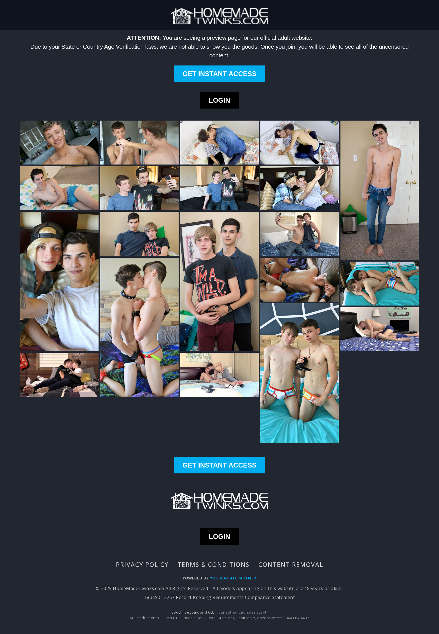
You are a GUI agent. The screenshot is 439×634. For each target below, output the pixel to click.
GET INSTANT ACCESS (219, 74)
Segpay (191, 612)
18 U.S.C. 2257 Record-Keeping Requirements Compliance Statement (219, 597)
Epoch (177, 612)
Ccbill (213, 612)
